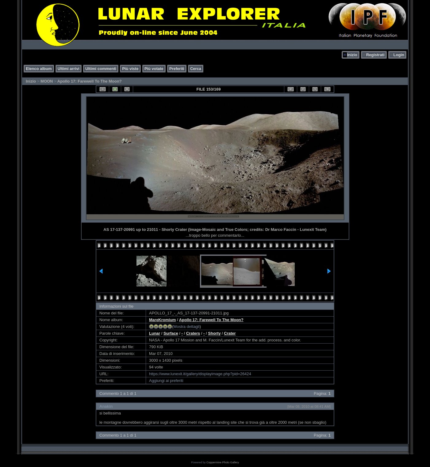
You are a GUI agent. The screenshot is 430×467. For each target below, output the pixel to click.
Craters (193, 333)
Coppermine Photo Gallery (222, 462)
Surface (170, 333)
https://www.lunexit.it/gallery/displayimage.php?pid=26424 (200, 374)
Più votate (153, 68)
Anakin (106, 406)
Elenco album (39, 68)
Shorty (214, 333)
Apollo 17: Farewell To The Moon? (89, 81)
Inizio (352, 55)
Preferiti (176, 68)
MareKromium (162, 319)
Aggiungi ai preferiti (166, 380)
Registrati (375, 55)
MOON (46, 81)
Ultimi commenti (100, 68)
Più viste (130, 68)
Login (399, 55)
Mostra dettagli (186, 326)
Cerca (195, 68)
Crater (230, 333)
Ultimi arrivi (69, 68)
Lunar (154, 333)
